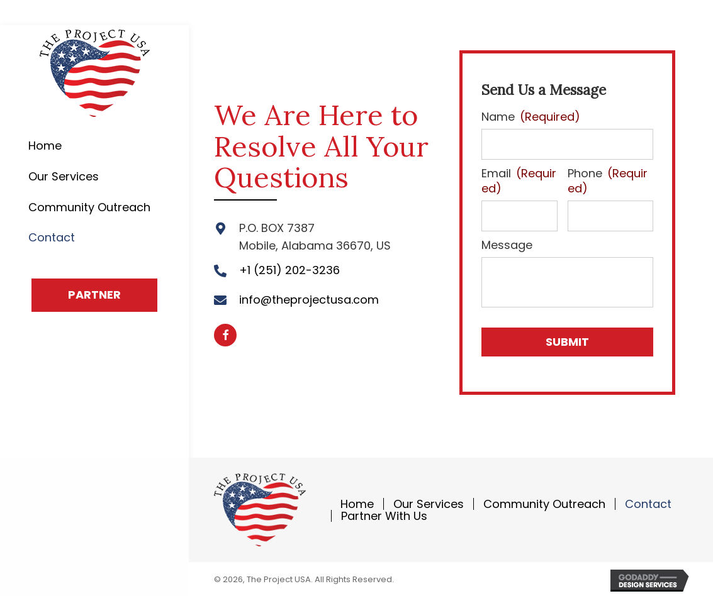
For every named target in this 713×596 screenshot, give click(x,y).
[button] (94, 295)
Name (530, 116)
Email (518, 180)
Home (357, 502)
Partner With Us (384, 514)
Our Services (428, 502)
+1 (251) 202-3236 (289, 269)
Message (506, 243)
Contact (648, 502)
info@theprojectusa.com (309, 299)
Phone (608, 180)
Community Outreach (544, 502)
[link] (94, 146)
